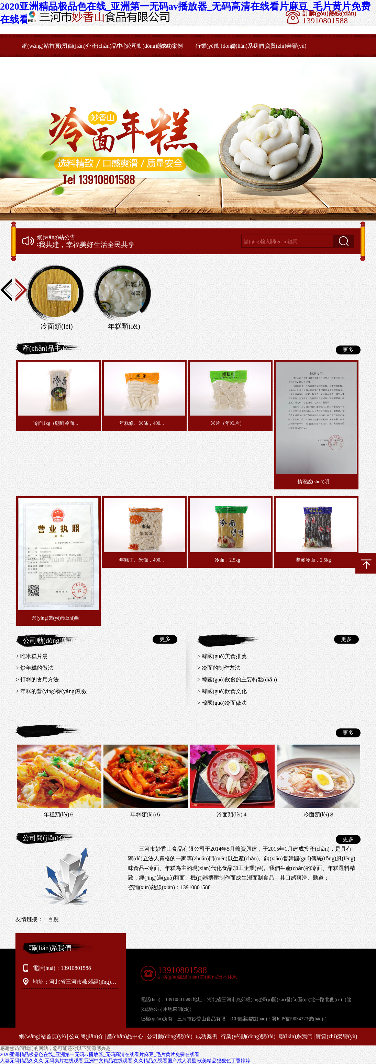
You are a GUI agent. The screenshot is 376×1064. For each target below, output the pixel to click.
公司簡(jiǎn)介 (74, 46)
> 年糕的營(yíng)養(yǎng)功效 (51, 691)
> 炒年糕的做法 (34, 668)
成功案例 (172, 46)
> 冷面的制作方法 (218, 668)
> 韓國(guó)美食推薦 (222, 656)
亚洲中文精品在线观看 (108, 1060)
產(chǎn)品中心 (109, 46)
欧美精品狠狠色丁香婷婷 (223, 1060)
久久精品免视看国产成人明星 (165, 1060)
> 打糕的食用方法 (37, 679)
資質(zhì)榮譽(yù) (286, 46)
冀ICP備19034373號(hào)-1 (299, 1018)
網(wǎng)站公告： (59, 237)
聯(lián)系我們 (247, 46)
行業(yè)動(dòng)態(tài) (218, 46)
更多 (348, 350)
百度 (53, 919)
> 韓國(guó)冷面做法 (222, 703)
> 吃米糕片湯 (32, 656)
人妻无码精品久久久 (21, 1060)
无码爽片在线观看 (64, 1060)
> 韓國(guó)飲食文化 (222, 691)
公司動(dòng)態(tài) (149, 46)
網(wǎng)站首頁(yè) (45, 46)
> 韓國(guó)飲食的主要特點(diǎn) (237, 679)
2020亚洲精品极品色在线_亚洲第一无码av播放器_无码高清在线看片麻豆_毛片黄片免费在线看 (99, 1054)
